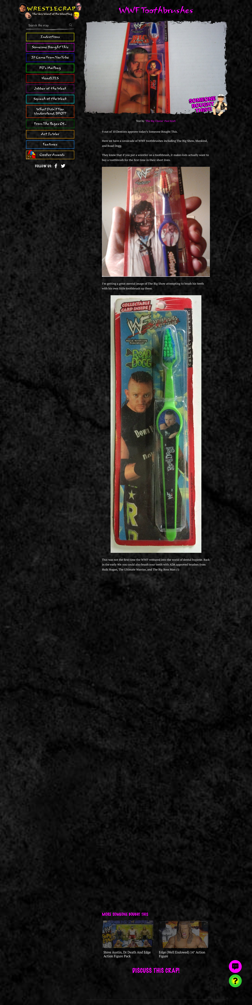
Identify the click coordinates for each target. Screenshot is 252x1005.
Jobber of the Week (50, 88)
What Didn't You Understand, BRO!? (50, 111)
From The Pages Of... (50, 123)
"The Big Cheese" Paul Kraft (160, 121)
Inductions (50, 36)
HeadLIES (50, 78)
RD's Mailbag (50, 68)
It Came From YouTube (50, 57)
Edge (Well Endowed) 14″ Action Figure (182, 954)
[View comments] (235, 966)
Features (50, 144)
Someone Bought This (50, 47)
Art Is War (50, 134)
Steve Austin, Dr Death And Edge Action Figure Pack (127, 954)
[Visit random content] (235, 980)
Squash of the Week (50, 98)
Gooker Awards (52, 154)
